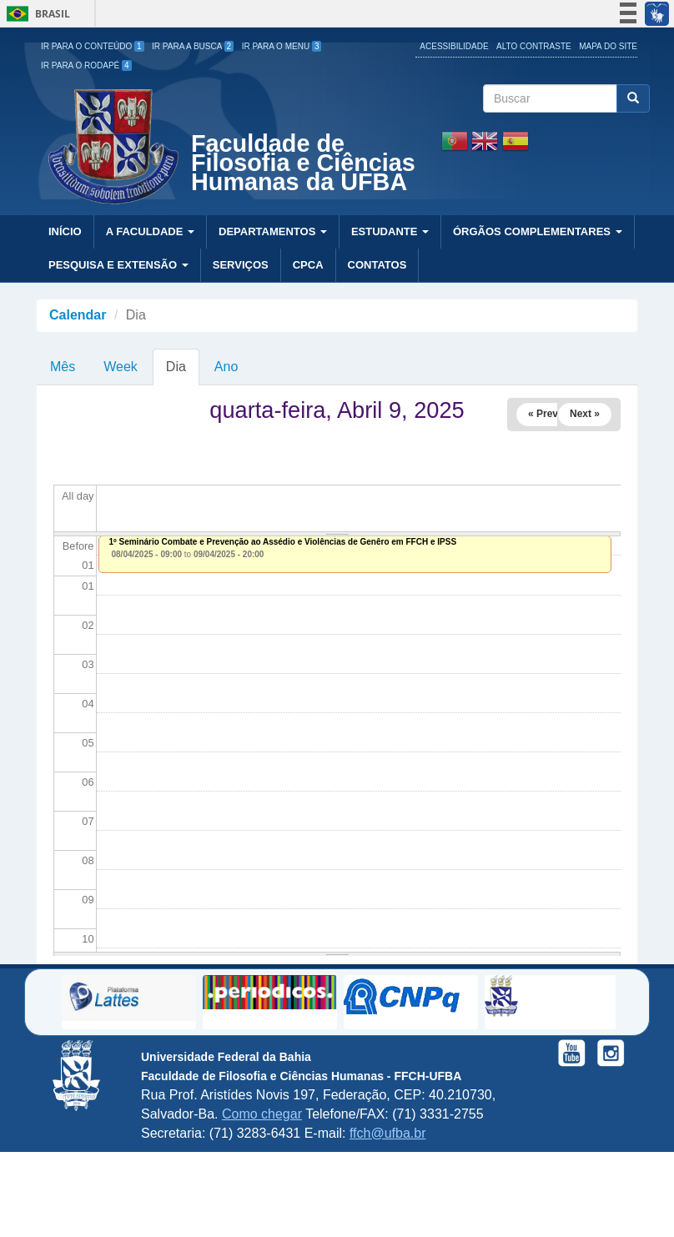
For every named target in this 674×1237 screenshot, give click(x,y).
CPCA (308, 265)
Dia (182, 372)
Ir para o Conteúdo (92, 46)
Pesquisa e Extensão (118, 265)
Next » (585, 414)
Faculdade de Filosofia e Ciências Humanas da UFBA (303, 164)
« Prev (543, 414)
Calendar (77, 315)
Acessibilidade (454, 46)
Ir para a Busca (193, 46)
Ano (226, 367)
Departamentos (273, 231)
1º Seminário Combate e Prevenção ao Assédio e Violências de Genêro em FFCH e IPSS (283, 541)
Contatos (377, 265)
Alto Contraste (533, 46)
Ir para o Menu (282, 46)
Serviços (241, 265)
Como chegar (262, 1114)
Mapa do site (608, 46)
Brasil (35, 14)
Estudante (390, 231)
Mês (62, 367)
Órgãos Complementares (537, 231)
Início (65, 231)
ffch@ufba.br (388, 1133)
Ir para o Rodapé (86, 65)
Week (120, 367)
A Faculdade (150, 231)
